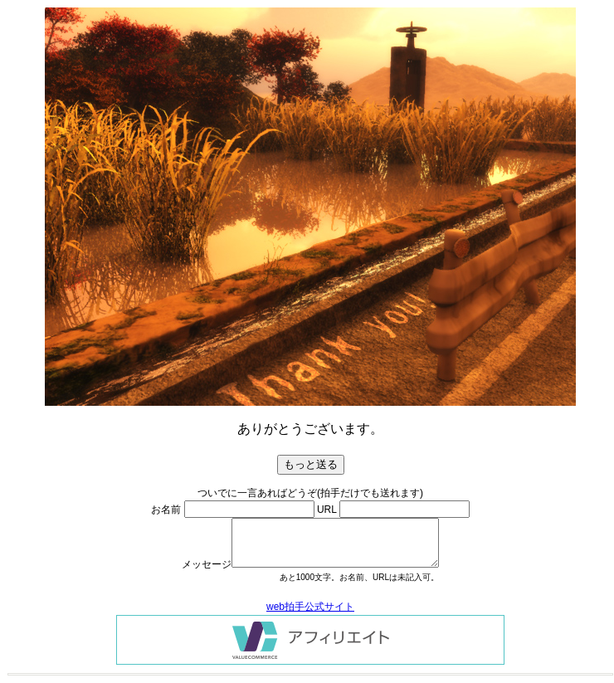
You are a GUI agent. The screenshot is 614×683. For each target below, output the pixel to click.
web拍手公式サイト (310, 606)
